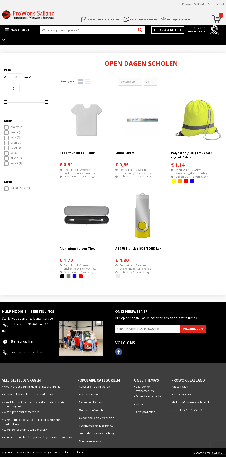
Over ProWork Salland (189, 4)
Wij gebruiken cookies (57, 452)
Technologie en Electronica (96, 425)
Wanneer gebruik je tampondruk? (25, 429)
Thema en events (90, 441)
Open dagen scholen (149, 396)
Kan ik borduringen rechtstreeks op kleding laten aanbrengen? (35, 404)
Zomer (140, 404)
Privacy (37, 452)
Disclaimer (78, 452)
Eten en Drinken (89, 394)
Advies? (199, 28)
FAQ (209, 4)
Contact (219, 4)
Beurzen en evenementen (145, 389)
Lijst (87, 81)
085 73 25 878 (196, 31)
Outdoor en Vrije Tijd (92, 410)
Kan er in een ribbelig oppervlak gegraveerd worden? (38, 437)
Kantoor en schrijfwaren (94, 386)
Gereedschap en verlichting (96, 433)
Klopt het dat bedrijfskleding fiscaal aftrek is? (32, 386)
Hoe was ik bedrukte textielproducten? (28, 394)
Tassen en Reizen (90, 402)
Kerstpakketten (145, 412)
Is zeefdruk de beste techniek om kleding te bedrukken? (32, 422)
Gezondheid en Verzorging (96, 418)
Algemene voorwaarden (16, 452)
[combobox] (88, 30)
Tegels (80, 81)
